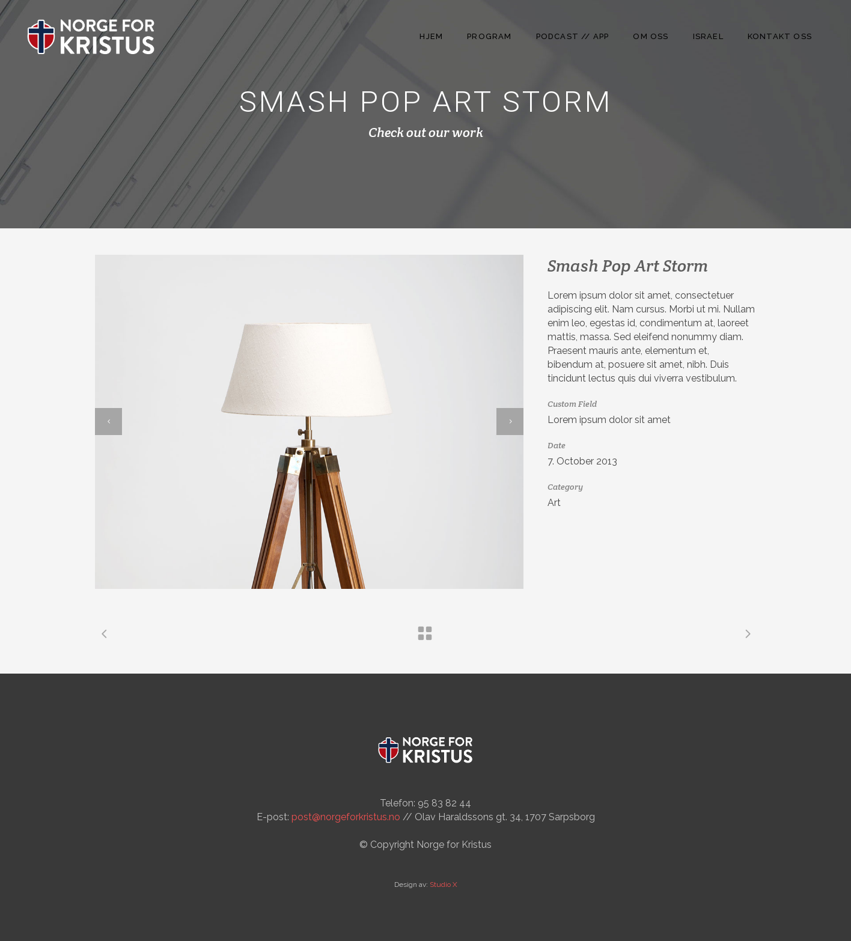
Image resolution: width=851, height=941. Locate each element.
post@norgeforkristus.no (345, 817)
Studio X (443, 884)
